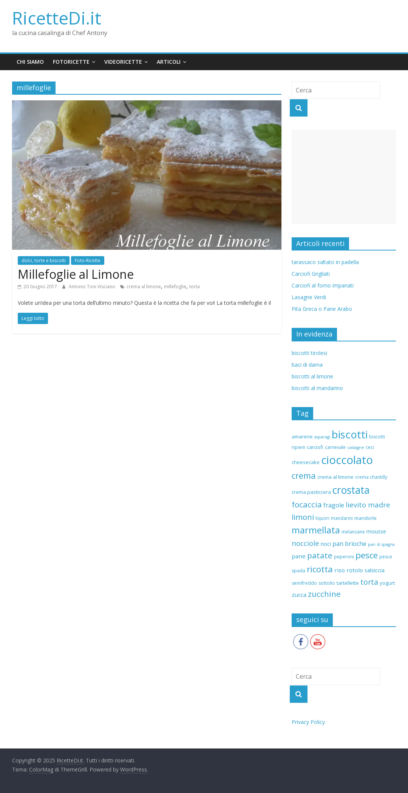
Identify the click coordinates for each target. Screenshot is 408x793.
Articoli (169, 61)
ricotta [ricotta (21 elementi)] (320, 569)
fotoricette (71, 61)
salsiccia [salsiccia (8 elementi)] (375, 570)
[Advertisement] (344, 177)
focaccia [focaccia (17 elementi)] (307, 504)
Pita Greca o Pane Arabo (322, 308)
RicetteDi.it (56, 17)
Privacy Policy (308, 721)
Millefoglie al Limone (76, 274)
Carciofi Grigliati (311, 273)
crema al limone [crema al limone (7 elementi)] (335, 476)
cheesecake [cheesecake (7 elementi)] (306, 462)
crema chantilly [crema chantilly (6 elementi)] (371, 477)
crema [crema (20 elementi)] (304, 475)
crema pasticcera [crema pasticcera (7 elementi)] (311, 492)
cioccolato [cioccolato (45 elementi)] (347, 459)
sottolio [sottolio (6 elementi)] (326, 583)
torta (194, 286)
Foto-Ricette (87, 260)
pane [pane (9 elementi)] (299, 556)
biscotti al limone (312, 376)
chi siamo (30, 61)
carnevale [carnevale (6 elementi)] (335, 447)
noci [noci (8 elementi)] (326, 543)
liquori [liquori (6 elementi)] (322, 518)
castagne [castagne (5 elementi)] (355, 447)
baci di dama (307, 364)
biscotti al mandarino (317, 388)
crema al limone (144, 286)
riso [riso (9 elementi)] (339, 570)
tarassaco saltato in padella (325, 262)
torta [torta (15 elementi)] (369, 582)
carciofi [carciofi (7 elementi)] (315, 447)
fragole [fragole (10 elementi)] (333, 505)
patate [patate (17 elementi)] (319, 555)
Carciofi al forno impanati (323, 285)
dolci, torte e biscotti (44, 260)
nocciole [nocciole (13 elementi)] (305, 543)
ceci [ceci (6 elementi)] (370, 447)
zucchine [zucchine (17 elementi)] (324, 594)
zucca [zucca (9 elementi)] (299, 594)
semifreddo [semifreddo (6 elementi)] (304, 583)
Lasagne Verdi (309, 297)
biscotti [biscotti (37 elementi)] (350, 434)
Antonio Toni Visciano (92, 286)
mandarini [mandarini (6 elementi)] (342, 518)
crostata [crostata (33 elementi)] (350, 490)
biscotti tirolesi (309, 353)
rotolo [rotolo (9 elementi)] (354, 570)
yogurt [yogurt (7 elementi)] (387, 582)
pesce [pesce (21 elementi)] (366, 555)
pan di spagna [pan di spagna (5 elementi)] (381, 544)
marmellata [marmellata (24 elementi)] (316, 530)
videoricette (123, 61)
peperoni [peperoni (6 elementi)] (344, 556)
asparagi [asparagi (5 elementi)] (322, 437)
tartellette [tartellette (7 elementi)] (348, 582)
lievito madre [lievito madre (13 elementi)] (368, 504)
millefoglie (175, 286)
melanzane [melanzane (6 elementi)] (353, 532)
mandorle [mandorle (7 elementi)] (365, 518)
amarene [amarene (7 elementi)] (302, 436)
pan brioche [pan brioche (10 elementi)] (349, 543)
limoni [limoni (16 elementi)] (303, 517)
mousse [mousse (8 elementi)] (376, 531)
